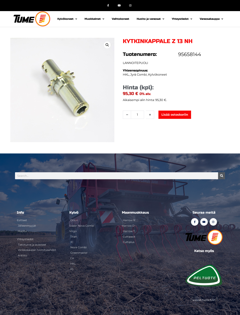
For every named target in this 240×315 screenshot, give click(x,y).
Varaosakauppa (211, 19)
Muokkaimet (94, 19)
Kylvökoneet (67, 19)
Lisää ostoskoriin (174, 114)
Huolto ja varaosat (150, 19)
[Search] (221, 175)
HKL (126, 74)
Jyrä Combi (138, 74)
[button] (107, 45)
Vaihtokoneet (120, 18)
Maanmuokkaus (135, 212)
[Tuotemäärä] (137, 115)
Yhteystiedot (182, 19)
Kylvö (73, 212)
